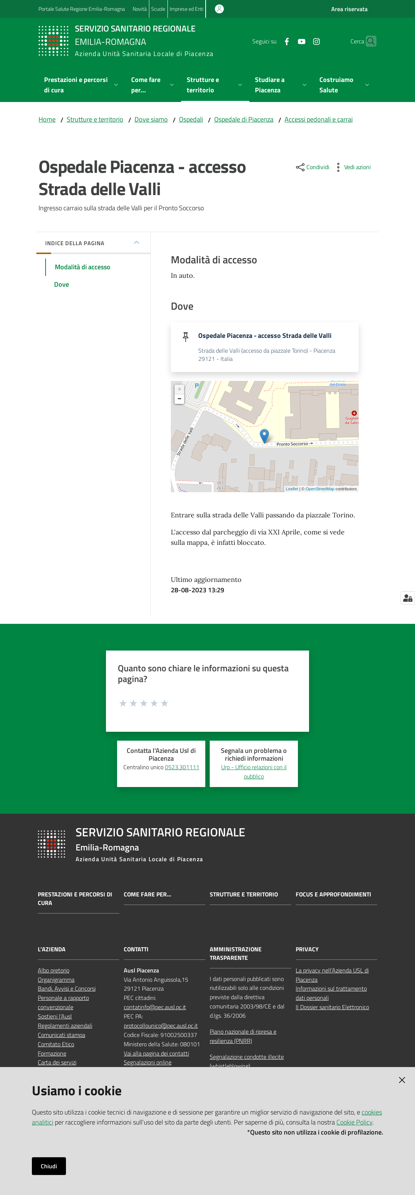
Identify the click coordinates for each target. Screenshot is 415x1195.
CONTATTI (136, 949)
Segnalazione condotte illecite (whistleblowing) (247, 1062)
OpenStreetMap (320, 489)
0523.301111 (182, 767)
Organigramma (56, 979)
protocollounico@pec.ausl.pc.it (161, 1025)
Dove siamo (151, 119)
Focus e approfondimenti (333, 895)
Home (47, 119)
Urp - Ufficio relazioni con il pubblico (254, 772)
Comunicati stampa (61, 1035)
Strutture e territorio (95, 119)
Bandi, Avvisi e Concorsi (67, 989)
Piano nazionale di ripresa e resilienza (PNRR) (243, 1036)
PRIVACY (307, 949)
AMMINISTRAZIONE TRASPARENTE (236, 953)
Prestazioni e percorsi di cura (75, 899)
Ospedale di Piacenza (243, 119)
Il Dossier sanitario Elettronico (332, 1007)
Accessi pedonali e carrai (319, 119)
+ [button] (179, 389)
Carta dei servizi (57, 1063)
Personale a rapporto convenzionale (63, 1003)
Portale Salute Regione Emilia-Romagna (82, 9)
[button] (367, 41)
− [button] (179, 399)
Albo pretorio (53, 970)
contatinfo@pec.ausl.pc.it (155, 1007)
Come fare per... (147, 895)
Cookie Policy (354, 1122)
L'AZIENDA (52, 949)
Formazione (52, 1053)
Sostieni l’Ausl (55, 1017)
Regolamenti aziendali (65, 1025)
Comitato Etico (56, 1044)
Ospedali (191, 119)
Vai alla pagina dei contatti (156, 1053)
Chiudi (49, 1166)
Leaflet (292, 489)
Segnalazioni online (148, 1063)
